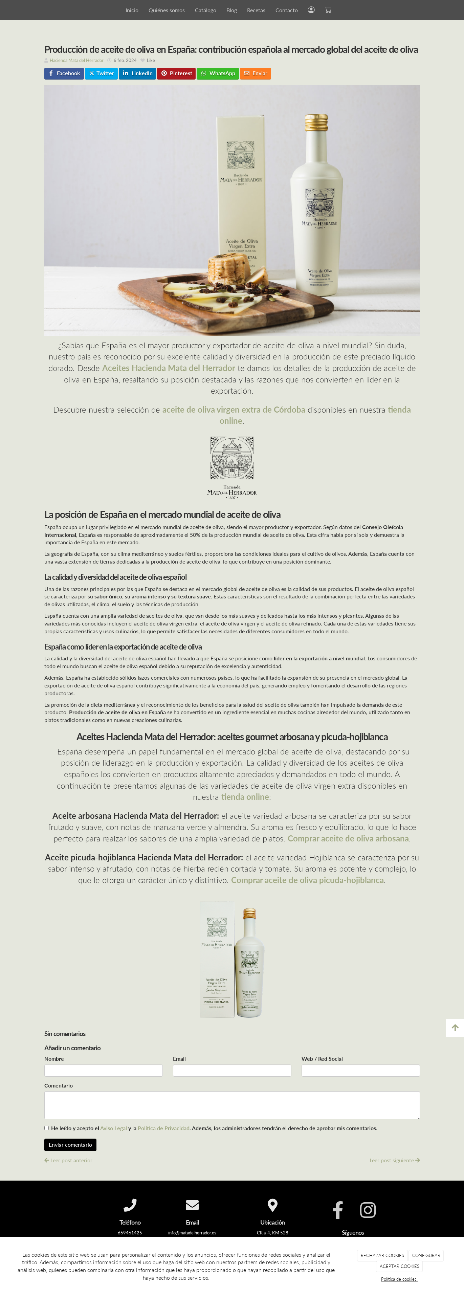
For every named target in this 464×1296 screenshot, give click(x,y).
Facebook (64, 73)
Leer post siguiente (395, 1160)
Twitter (101, 73)
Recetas (256, 10)
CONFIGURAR (426, 1255)
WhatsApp (217, 73)
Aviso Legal (113, 1128)
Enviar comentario (70, 1144)
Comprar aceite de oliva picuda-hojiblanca (307, 880)
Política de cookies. (399, 1279)
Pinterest (176, 73)
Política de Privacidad (164, 1128)
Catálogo (205, 10)
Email (179, 1058)
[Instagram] (368, 1210)
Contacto (286, 10)
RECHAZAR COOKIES (382, 1255)
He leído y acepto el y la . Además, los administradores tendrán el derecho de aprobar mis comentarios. (214, 1128)
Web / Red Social (322, 1058)
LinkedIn (137, 73)
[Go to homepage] (38, 10)
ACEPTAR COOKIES (399, 1266)
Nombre (54, 1058)
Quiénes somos (167, 10)
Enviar (255, 73)
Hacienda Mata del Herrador (77, 60)
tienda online (245, 796)
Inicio (132, 10)
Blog (231, 10)
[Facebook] (338, 1210)
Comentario (58, 1085)
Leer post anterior (68, 1160)
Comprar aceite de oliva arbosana (348, 838)
